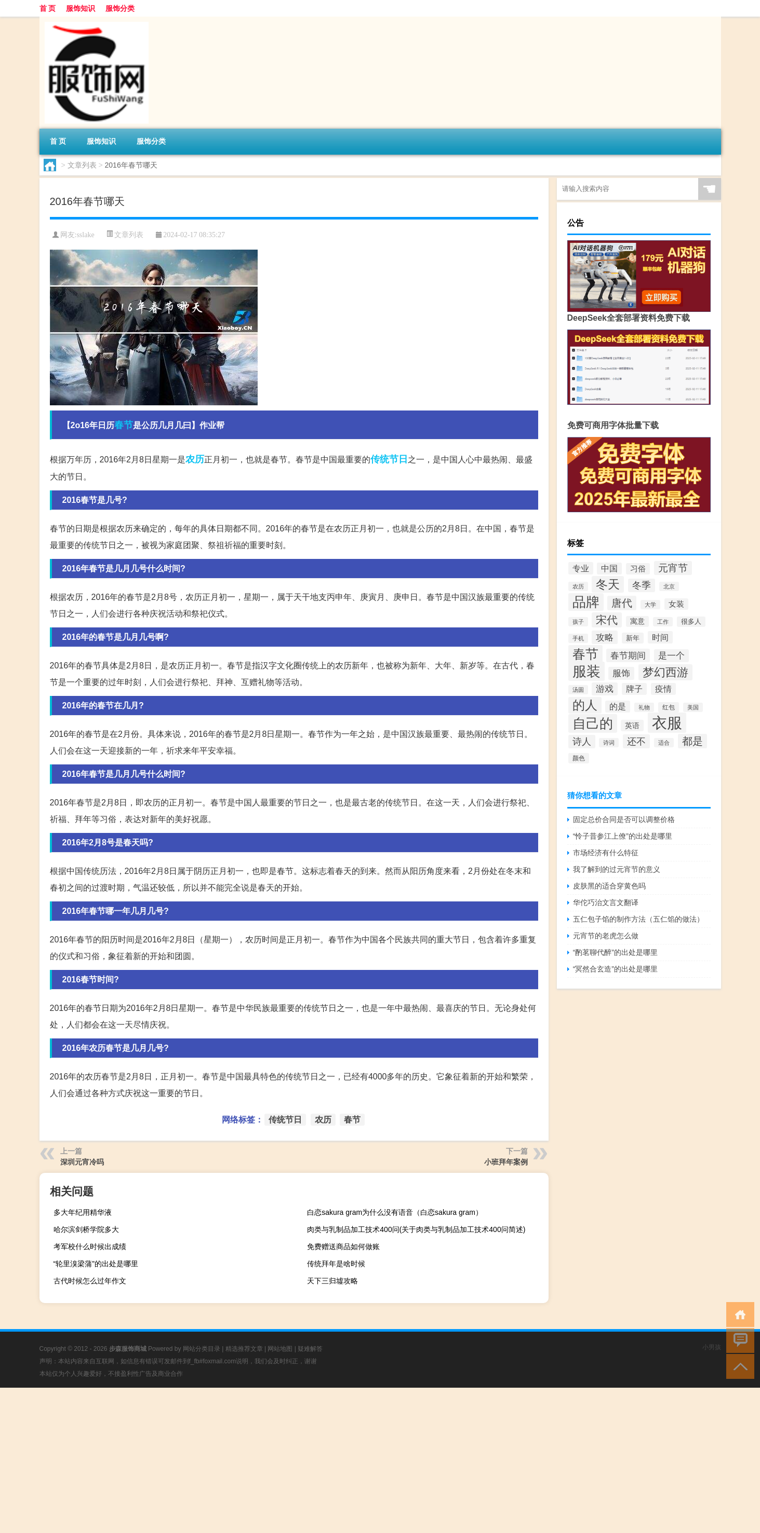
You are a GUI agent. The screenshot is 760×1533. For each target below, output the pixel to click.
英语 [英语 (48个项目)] (632, 725)
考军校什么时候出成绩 (90, 1246)
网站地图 (280, 1348)
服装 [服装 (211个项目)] (586, 671)
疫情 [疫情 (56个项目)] (663, 689)
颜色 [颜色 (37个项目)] (578, 758)
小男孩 (711, 1347)
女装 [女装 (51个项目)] (676, 604)
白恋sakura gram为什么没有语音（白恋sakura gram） (395, 1212)
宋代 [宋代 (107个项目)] (607, 620)
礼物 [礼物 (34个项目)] (644, 707)
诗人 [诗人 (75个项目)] (581, 741)
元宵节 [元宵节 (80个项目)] (673, 568)
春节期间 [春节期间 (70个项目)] (628, 655)
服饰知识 (80, 8)
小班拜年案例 (506, 1162)
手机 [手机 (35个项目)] (578, 638)
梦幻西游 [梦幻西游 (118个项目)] (665, 672)
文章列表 (82, 165)
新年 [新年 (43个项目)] (632, 638)
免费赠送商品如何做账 (343, 1246)
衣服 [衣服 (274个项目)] (667, 722)
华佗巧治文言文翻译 (605, 902)
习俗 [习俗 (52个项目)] (638, 569)
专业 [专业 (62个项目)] (580, 568)
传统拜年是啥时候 (336, 1264)
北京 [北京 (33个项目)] (669, 586)
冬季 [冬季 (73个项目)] (641, 585)
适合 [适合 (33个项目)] (664, 743)
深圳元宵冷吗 (82, 1162)
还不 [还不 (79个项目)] (636, 741)
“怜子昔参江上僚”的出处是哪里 (622, 836)
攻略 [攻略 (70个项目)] (605, 637)
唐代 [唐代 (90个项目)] (621, 603)
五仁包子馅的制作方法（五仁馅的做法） (638, 919)
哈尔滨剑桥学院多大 (86, 1229)
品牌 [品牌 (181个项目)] (585, 602)
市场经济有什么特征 (605, 852)
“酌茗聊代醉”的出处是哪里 (615, 952)
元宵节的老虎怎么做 (605, 936)
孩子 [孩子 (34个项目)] (578, 622)
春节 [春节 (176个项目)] (585, 654)
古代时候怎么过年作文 (90, 1281)
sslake (85, 235)
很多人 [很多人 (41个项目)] (691, 621)
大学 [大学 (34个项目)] (650, 604)
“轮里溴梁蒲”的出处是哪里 (96, 1264)
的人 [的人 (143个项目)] (584, 705)
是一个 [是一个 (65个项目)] (671, 656)
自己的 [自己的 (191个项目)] (592, 723)
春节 (123, 425)
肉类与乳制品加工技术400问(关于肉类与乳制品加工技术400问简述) (416, 1229)
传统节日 (389, 459)
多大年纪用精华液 (83, 1212)
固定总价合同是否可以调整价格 (624, 819)
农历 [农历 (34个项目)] (578, 586)
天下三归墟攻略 (332, 1281)
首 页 (47, 8)
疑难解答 (310, 1348)
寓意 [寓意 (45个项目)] (637, 621)
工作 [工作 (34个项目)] (663, 622)
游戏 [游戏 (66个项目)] (605, 689)
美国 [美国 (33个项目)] (693, 707)
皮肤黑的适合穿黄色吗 (609, 886)
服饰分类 (120, 8)
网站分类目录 (201, 1348)
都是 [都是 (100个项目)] (692, 741)
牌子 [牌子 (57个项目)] (634, 689)
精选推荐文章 (244, 1348)
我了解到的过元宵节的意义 (616, 869)
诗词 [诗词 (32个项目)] (609, 743)
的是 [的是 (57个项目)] (617, 706)
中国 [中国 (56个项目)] (609, 568)
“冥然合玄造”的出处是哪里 (615, 969)
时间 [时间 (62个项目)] (660, 637)
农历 (194, 459)
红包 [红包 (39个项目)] (668, 707)
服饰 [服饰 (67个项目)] (621, 673)
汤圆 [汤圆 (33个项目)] (578, 690)
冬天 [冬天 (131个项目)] (608, 584)
